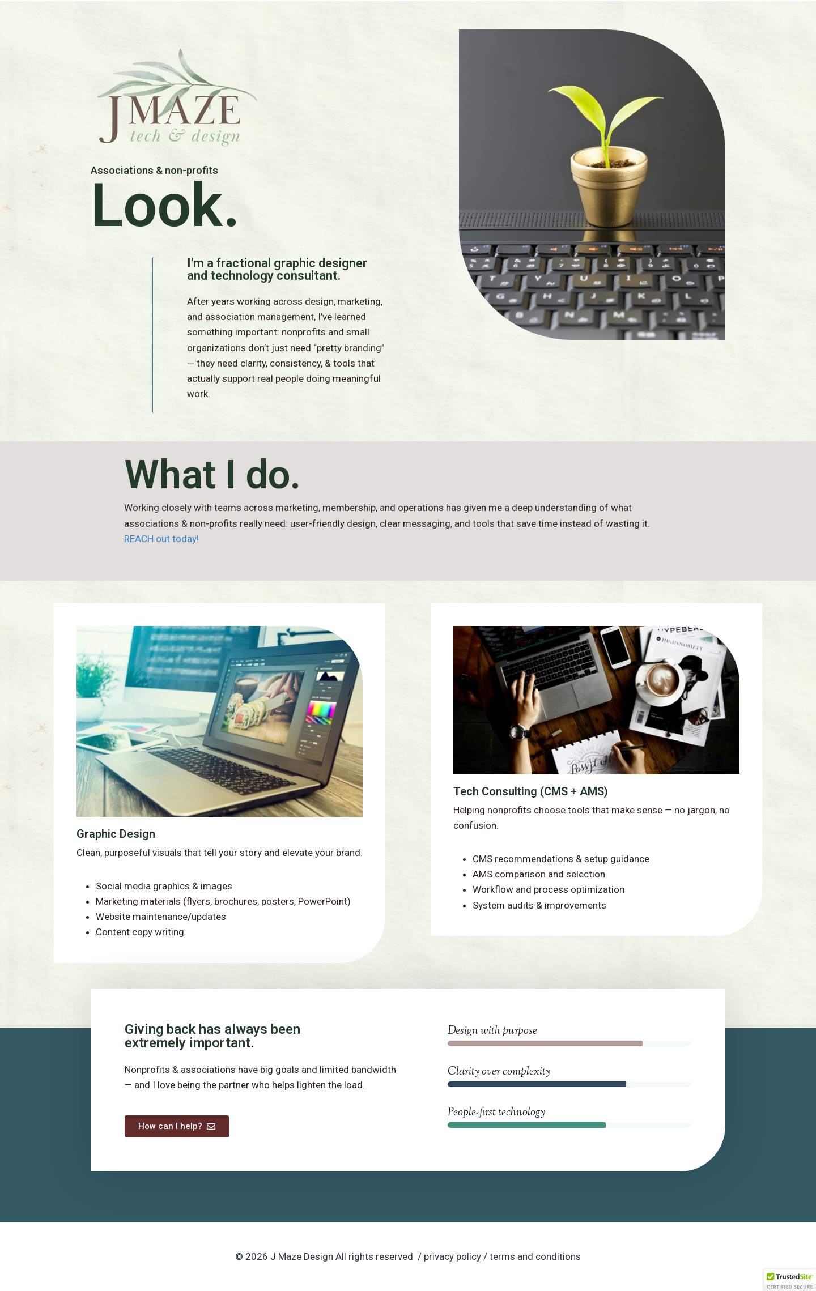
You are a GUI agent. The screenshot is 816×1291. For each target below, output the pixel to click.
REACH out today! (161, 538)
